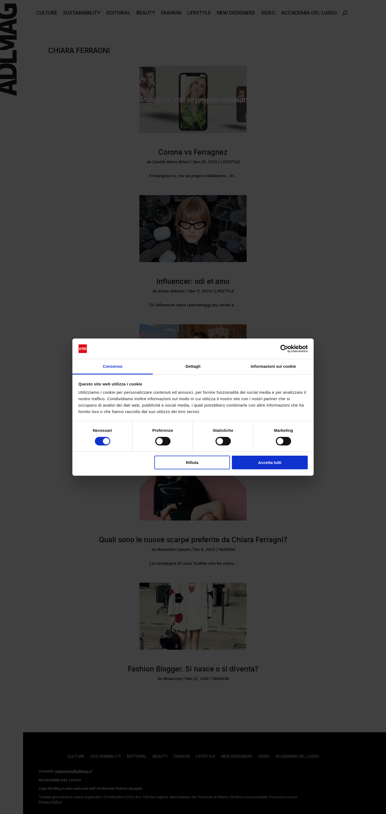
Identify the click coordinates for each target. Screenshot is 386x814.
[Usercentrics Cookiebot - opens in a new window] (284, 349)
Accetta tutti (269, 462)
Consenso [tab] (112, 366)
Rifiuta (192, 462)
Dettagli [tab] (193, 366)
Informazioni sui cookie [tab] (273, 366)
